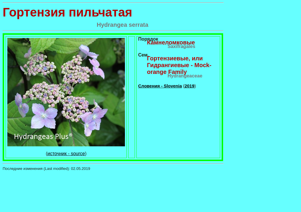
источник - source (66, 153)
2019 (189, 85)
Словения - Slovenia (160, 85)
